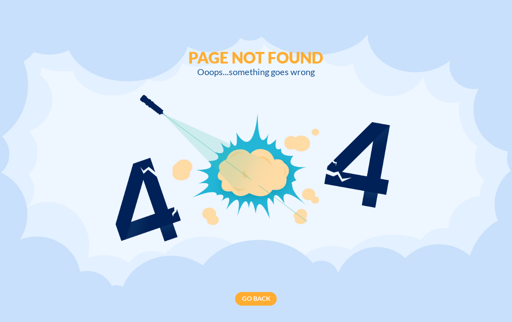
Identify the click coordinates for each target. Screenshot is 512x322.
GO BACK (256, 298)
